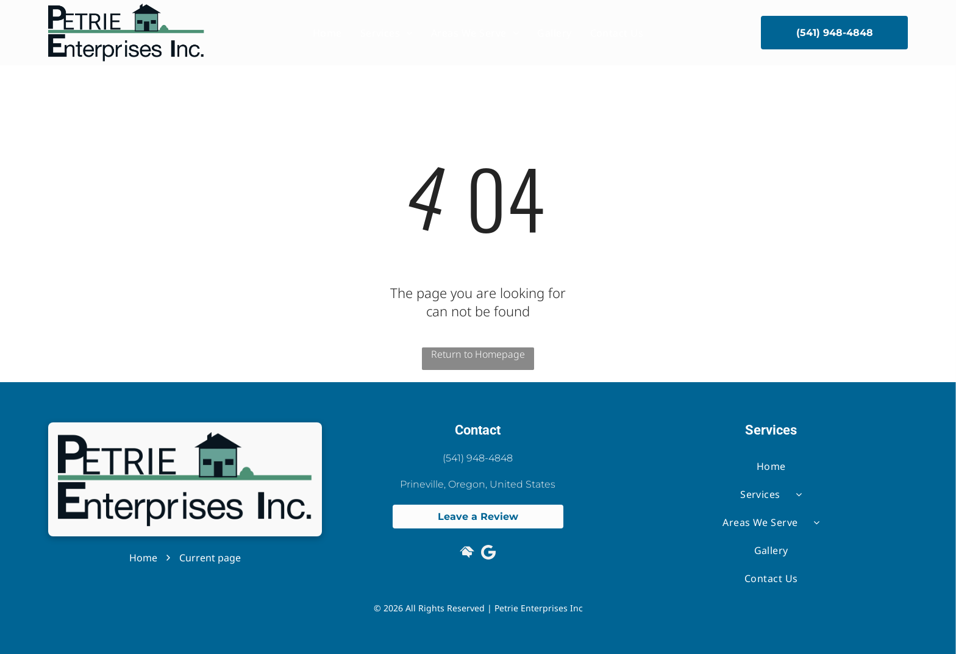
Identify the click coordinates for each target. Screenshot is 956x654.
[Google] (488, 553)
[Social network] (467, 553)
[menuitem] (327, 33)
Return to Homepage (478, 354)
